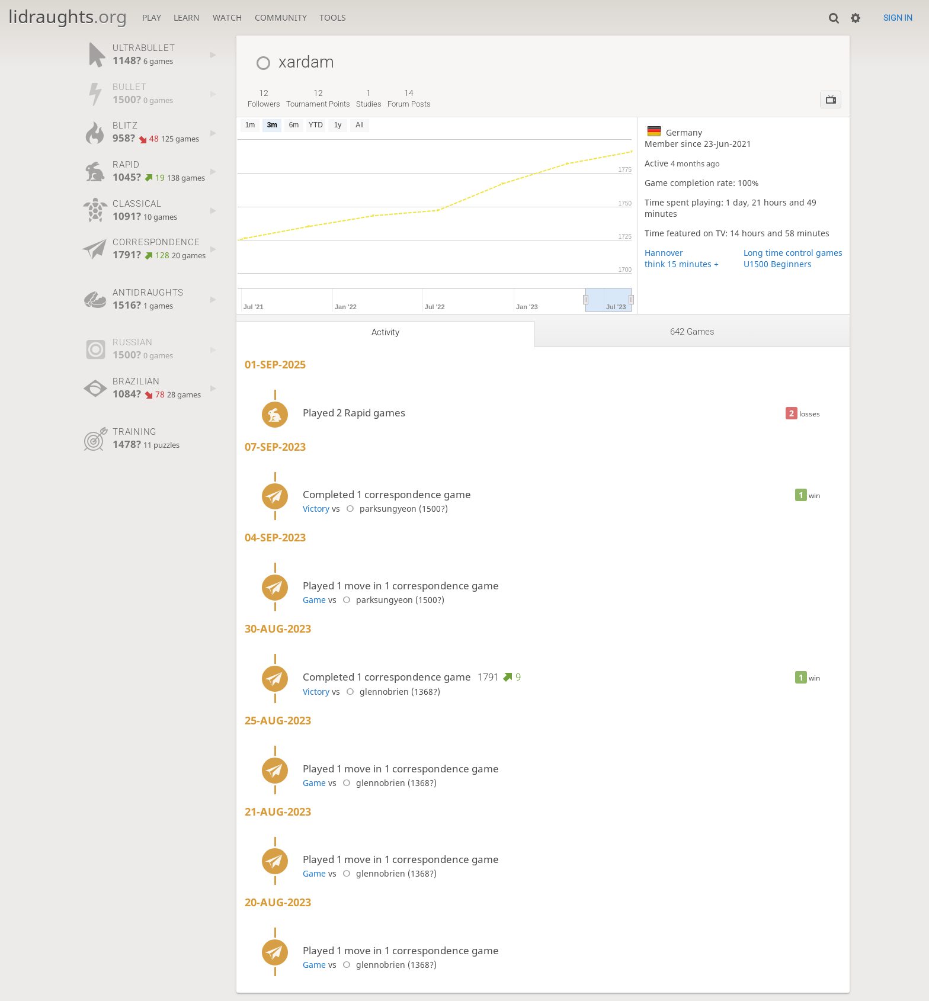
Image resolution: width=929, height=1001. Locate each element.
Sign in (897, 18)
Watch (227, 17)
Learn (187, 17)
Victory (316, 508)
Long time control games (793, 252)
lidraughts (67, 16)
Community (281, 17)
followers (264, 98)
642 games (692, 331)
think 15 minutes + (682, 264)
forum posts (409, 98)
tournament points (318, 98)
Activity (385, 332)
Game (314, 599)
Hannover (664, 252)
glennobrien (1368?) (391, 691)
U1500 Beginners (778, 264)
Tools (332, 17)
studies (369, 98)
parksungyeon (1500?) (395, 508)
